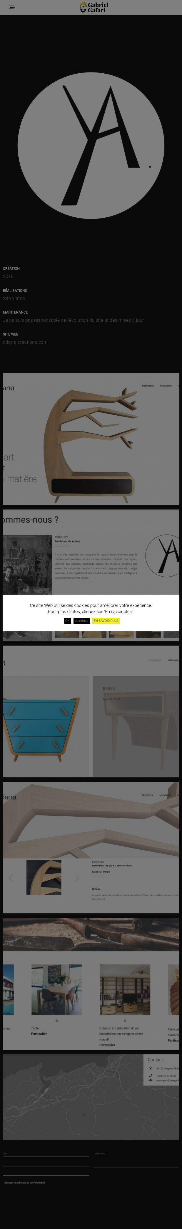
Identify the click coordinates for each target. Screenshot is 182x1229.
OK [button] (67, 621)
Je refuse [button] (82, 621)
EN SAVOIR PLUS (106, 621)
